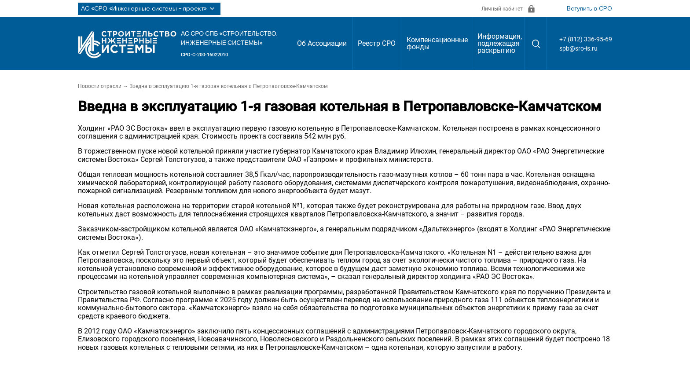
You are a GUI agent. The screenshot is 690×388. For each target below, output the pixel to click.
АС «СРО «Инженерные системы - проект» (149, 9)
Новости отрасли (99, 86)
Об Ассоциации (322, 43)
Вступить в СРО (589, 9)
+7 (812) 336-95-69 (585, 39)
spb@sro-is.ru (578, 48)
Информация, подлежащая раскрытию (499, 43)
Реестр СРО (377, 43)
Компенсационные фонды (437, 43)
